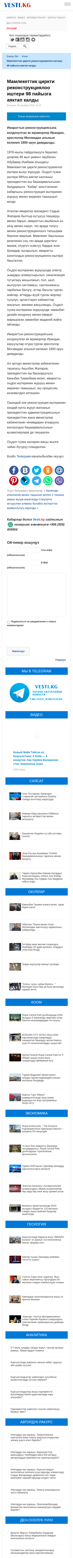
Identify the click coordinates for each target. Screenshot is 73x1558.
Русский (12, 28)
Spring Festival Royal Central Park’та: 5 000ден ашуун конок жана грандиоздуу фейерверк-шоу (42, 1058)
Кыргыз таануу (56, 17)
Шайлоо (11, 17)
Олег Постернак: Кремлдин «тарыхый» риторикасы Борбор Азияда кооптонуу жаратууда (39, 796)
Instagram (28, 39)
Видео (21, 17)
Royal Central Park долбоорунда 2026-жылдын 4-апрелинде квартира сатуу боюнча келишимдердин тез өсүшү (42, 1018)
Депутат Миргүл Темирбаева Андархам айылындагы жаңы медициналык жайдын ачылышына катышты (33, 1501)
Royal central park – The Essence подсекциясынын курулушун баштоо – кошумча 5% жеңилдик (42, 1129)
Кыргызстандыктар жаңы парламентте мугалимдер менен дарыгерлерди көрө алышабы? (32, 1360)
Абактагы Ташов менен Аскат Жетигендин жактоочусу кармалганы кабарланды (42, 927)
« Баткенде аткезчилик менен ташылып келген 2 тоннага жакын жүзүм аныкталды (35, 495)
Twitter (12, 39)
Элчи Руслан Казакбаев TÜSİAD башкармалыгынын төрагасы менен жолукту (41, 856)
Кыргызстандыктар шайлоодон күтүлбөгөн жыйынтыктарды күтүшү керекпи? (34, 1344)
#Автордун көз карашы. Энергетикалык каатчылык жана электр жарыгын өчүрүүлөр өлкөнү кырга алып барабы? (35, 1403)
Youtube (23, 39)
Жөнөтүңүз (18, 651)
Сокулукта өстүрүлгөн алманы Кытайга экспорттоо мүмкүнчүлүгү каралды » (32, 504)
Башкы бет (12, 56)
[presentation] (36, 637)
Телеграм (24, 456)
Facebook (17, 39)
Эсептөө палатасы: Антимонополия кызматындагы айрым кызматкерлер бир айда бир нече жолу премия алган (36, 1181)
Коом (25, 56)
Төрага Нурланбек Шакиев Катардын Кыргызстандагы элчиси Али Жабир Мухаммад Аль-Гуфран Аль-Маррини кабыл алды (42, 877)
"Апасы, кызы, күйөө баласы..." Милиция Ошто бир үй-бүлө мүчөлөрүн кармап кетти (43, 987)
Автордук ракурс (36, 17)
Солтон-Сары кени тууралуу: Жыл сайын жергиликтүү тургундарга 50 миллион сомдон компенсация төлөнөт (35, 1256)
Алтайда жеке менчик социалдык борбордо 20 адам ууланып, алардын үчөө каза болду (42, 947)
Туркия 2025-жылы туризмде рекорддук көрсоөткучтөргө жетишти (32, 1164)
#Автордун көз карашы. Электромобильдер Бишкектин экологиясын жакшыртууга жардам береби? (36, 1473)
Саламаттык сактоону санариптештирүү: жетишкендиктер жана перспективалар (33, 1517)
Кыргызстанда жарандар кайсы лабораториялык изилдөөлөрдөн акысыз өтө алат (37, 1546)
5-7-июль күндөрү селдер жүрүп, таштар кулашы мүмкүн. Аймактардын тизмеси (37, 1315)
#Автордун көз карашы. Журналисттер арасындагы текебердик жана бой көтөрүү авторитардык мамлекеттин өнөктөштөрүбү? (35, 1420)
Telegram (34, 39)
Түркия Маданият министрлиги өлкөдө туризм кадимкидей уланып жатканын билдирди (41, 1078)
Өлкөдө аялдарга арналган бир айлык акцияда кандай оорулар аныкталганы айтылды (36, 1532)
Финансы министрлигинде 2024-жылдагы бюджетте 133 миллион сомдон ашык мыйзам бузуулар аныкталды (36, 1198)
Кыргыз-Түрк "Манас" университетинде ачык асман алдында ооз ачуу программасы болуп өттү (39, 1098)
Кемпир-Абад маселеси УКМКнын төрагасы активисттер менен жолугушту (40, 816)
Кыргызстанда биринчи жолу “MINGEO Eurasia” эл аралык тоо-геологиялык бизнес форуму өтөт (37, 1225)
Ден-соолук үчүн (16, 23)
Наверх (60, 660)
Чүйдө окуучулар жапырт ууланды (40, 964)
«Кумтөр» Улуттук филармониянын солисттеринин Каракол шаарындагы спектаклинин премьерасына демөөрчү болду (36, 1288)
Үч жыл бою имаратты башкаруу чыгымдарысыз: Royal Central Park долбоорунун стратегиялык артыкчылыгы (37, 1149)
